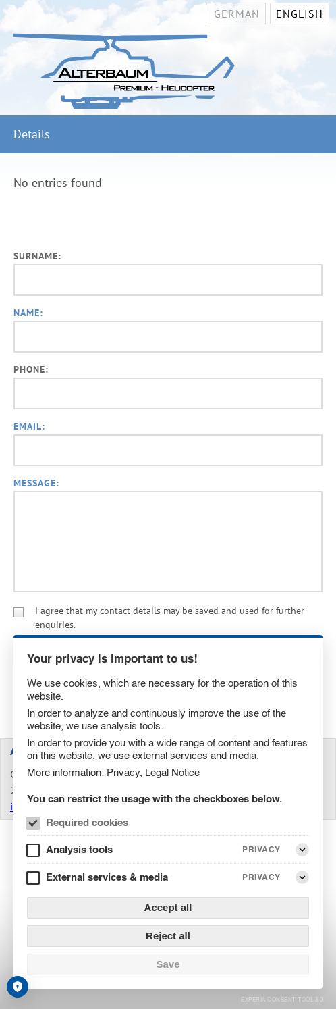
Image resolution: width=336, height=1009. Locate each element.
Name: (28, 313)
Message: (36, 483)
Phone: (31, 369)
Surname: (37, 256)
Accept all (168, 907)
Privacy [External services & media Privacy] (261, 877)
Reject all (168, 935)
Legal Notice (172, 772)
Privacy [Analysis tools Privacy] (261, 849)
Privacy (123, 772)
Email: (29, 426)
